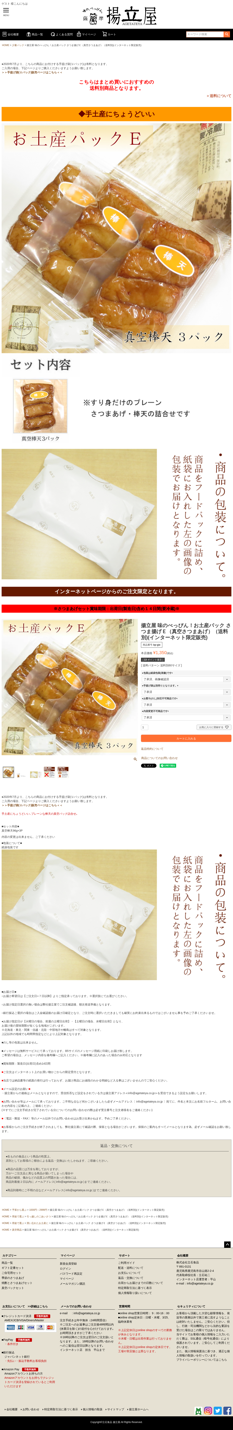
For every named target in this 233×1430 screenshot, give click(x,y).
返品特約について (152, 748)
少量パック (18, 45)
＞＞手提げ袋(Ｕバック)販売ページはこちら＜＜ (32, 72)
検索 (227, 34)
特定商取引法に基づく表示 (135, 1287)
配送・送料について (130, 1267)
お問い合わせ (30, 1409)
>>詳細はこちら (36, 1306)
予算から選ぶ (19, 1209)
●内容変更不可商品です (156, 711)
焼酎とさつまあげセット (17, 1282)
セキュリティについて (191, 1306)
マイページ (86, 34)
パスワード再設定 (71, 1273)
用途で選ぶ (18, 1216)
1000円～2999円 (38, 1209)
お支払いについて (129, 1272)
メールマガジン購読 (72, 1283)
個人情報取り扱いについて (135, 1293)
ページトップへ (227, 1244)
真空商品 (17, 1229)
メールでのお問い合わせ (76, 1306)
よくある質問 (61, 34)
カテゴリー (9, 1255)
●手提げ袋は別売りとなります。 (160, 685)
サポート (124, 1255)
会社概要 (10, 34)
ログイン (65, 1268)
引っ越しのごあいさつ (39, 1216)
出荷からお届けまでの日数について (140, 1282)
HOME (5, 45)
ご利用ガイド (126, 1262)
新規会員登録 (68, 1263)
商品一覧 (34, 34)
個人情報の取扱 (92, 1409)
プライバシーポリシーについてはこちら (201, 1359)
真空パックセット (13, 1287)
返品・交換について (130, 1277)
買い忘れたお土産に (37, 1223)
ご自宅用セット (11, 1272)
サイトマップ (115, 1409)
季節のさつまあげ (13, 1277)
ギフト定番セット (13, 1267)
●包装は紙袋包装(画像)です (158, 673)
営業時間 (124, 1306)
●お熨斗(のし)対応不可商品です (160, 698)
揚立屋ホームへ (139, 1409)
